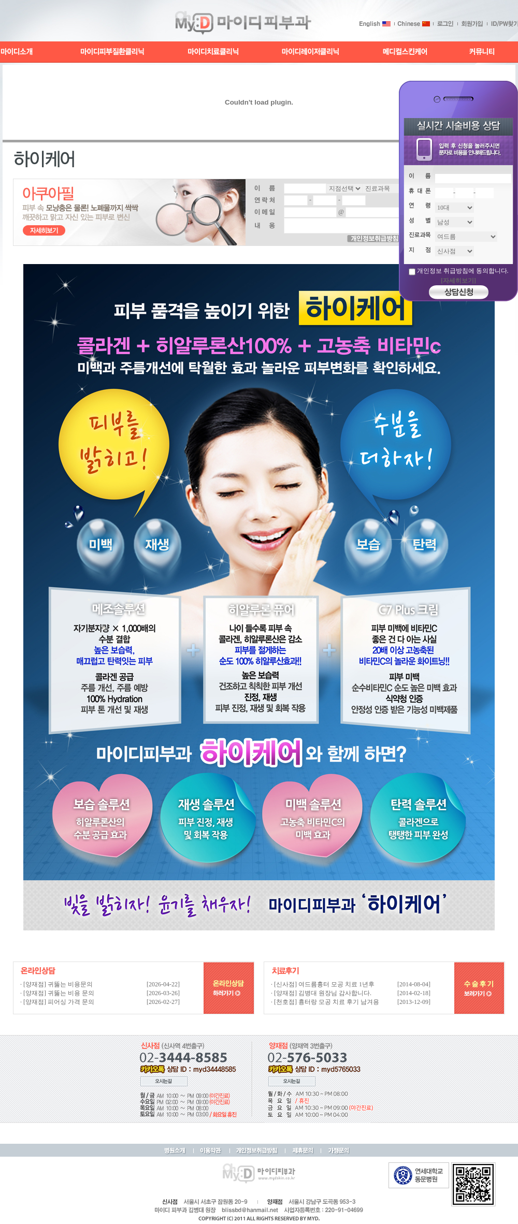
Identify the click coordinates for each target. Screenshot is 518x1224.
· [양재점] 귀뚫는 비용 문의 (57, 993)
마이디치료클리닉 (214, 52)
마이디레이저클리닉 (311, 52)
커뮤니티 (481, 52)
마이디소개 (17, 52)
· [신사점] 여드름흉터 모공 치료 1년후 (323, 984)
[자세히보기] (458, 280)
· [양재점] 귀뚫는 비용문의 (56, 984)
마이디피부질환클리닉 (112, 52)
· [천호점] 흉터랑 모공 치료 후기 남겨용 (325, 1002)
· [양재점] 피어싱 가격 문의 (57, 1002)
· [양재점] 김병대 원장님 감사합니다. (321, 993)
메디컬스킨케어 (405, 52)
